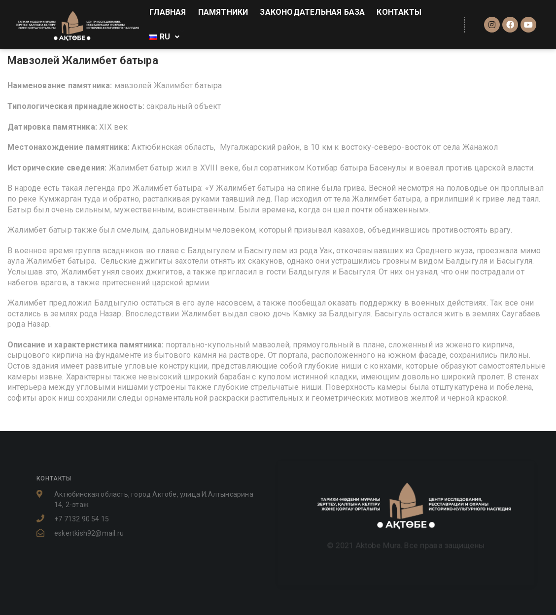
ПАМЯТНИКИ (223, 12)
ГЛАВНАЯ (167, 12)
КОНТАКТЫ (399, 12)
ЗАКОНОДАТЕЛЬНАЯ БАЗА (312, 12)
